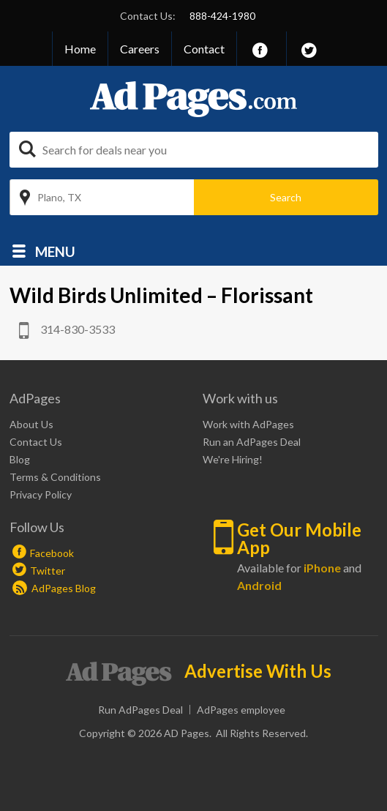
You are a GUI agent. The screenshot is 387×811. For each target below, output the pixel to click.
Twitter (47, 570)
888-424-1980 (222, 16)
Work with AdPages (248, 424)
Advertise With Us (257, 671)
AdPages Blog (54, 588)
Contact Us (36, 442)
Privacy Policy (41, 494)
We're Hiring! (233, 459)
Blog (20, 459)
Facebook (52, 553)
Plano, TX (59, 197)
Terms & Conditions (55, 477)
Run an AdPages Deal (252, 442)
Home (80, 49)
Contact (204, 49)
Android (259, 585)
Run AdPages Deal (140, 709)
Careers (139, 49)
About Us (31, 424)
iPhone (322, 568)
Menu (55, 250)
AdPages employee (241, 709)
